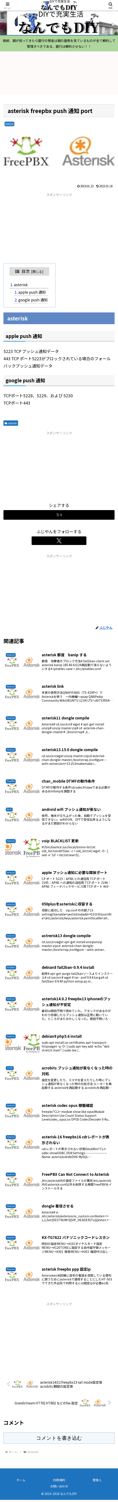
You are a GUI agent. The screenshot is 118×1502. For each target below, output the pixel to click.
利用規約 (59, 1482)
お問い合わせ (59, 1488)
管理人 (97, 1482)
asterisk (21, 286)
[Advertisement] (59, 230)
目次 (25, 273)
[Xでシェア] (59, 517)
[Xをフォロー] (59, 542)
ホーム (20, 1482)
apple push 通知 (32, 294)
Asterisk (11, 425)
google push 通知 (33, 301)
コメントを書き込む (59, 1440)
